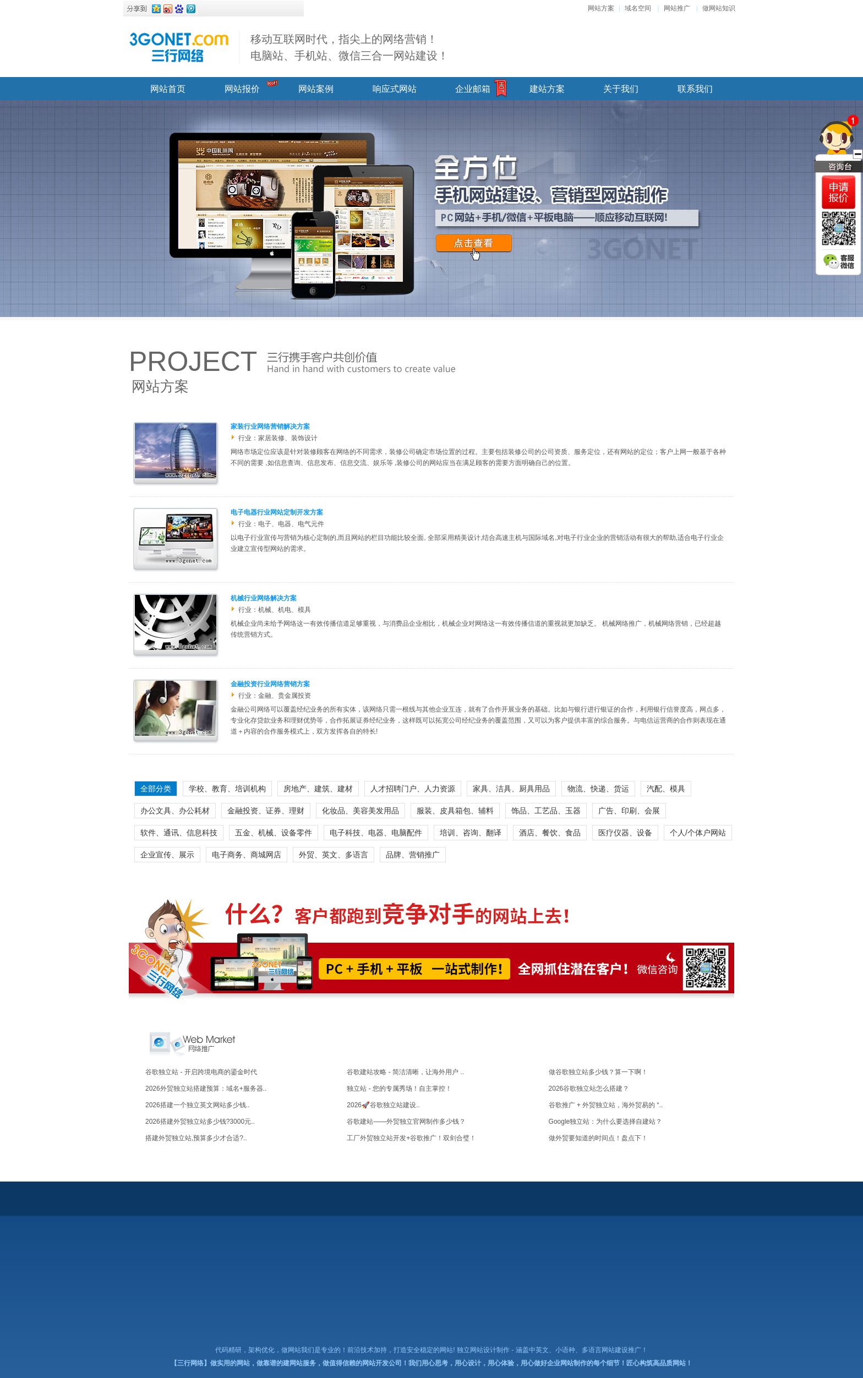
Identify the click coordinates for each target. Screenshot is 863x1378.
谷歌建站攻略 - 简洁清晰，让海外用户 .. (405, 1072)
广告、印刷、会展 (629, 810)
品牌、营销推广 (413, 854)
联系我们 (695, 89)
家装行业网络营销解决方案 (270, 426)
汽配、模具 (666, 788)
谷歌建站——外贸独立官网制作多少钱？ (406, 1121)
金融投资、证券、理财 (265, 810)
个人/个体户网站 (698, 832)
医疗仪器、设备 (625, 832)
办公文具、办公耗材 (175, 810)
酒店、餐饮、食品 (550, 832)
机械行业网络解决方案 (264, 598)
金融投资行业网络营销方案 (270, 684)
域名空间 (638, 8)
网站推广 (677, 8)
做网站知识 (718, 8)
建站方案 (547, 89)
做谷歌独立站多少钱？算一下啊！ (598, 1072)
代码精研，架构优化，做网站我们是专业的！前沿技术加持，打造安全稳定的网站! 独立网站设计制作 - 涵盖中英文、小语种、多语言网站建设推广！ (431, 1350)
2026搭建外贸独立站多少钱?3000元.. (200, 1121)
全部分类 (155, 788)
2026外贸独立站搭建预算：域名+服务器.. (205, 1088)
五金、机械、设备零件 (273, 832)
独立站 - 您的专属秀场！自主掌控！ (399, 1088)
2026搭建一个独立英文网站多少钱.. (197, 1105)
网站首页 (167, 89)
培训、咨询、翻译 (470, 832)
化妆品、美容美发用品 (360, 810)
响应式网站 (395, 89)
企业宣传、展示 (167, 854)
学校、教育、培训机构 (227, 788)
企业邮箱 (472, 89)
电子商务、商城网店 (246, 854)
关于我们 (620, 89)
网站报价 (242, 89)
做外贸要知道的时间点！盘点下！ (598, 1138)
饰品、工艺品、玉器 (546, 810)
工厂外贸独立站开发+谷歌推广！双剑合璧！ (411, 1138)
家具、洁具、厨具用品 (511, 788)
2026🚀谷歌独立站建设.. (383, 1105)
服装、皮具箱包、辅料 (455, 810)
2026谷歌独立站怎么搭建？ (589, 1088)
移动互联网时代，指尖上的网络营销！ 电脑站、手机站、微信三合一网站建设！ (349, 47)
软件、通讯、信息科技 (178, 832)
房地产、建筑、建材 (318, 788)
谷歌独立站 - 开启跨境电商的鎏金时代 (201, 1072)
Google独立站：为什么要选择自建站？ (606, 1121)
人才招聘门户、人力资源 (412, 788)
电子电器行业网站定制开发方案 (277, 512)
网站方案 (601, 8)
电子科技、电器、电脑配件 (376, 832)
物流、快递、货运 (598, 788)
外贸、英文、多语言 (333, 854)
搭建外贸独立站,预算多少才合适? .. (196, 1138)
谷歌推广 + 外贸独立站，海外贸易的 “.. (606, 1105)
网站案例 (316, 89)
